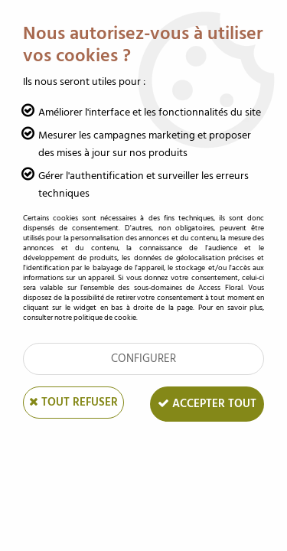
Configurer (143, 358)
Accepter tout (207, 403)
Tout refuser (73, 402)
